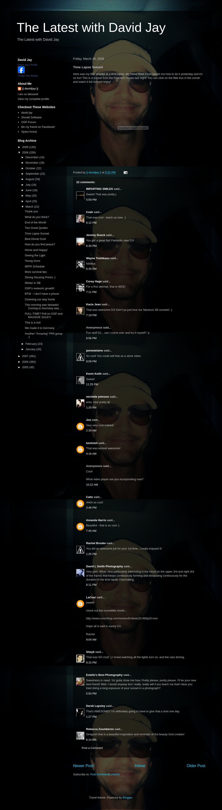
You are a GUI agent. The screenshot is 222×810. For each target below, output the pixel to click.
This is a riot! (33, 322)
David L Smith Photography (104, 566)
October (31, 168)
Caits (89, 497)
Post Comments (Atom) (105, 774)
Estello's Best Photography (104, 675)
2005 (25, 367)
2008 (25, 152)
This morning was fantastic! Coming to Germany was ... (43, 306)
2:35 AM (91, 430)
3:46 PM (91, 507)
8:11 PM (91, 584)
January (31, 349)
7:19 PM (91, 315)
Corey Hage (94, 281)
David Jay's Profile (27, 64)
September (33, 173)
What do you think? (37, 217)
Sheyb (90, 652)
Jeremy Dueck (95, 235)
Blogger (127, 797)
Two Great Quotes (36, 227)
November (32, 162)
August (30, 179)
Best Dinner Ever (35, 239)
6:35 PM (91, 268)
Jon (88, 419)
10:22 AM (92, 484)
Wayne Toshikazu (97, 258)
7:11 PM (91, 292)
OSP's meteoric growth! (39, 288)
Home (140, 766)
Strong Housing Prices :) (40, 277)
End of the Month (35, 222)
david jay (26, 112)
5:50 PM (91, 693)
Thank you (31, 211)
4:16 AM (91, 453)
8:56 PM (91, 338)
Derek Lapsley (95, 706)
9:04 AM (91, 639)
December (32, 157)
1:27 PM (91, 716)
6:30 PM (91, 245)
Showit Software (31, 117)
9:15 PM (91, 662)
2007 (25, 356)
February (32, 343)
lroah (89, 212)
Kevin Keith (94, 373)
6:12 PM (91, 222)
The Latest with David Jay (91, 27)
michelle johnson (97, 396)
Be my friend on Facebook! (38, 126)
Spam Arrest (29, 131)
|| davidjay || (30, 88)
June (29, 190)
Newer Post (83, 766)
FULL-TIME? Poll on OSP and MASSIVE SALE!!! (43, 315)
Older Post (196, 766)
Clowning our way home (40, 299)
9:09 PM (91, 361)
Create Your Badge (28, 75)
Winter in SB (32, 283)
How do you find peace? (40, 244)
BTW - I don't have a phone (42, 293)
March (30, 206)
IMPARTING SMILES (99, 188)
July (28, 184)
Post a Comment (92, 748)
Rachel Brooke (96, 543)
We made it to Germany (39, 328)
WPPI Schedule (34, 266)
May (29, 195)
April (29, 201)
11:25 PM (92, 384)
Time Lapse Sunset (37, 233)
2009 (25, 147)
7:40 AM (91, 530)
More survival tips (36, 271)
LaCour (91, 597)
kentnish (92, 443)
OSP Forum (28, 122)
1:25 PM (91, 554)
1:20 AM (91, 407)
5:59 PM (91, 199)
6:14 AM (91, 739)
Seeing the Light (35, 255)
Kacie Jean (93, 304)
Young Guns (32, 260)
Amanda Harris (96, 520)
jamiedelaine (94, 350)
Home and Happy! (36, 250)
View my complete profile (33, 99)
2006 (25, 361)
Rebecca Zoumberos (100, 729)
